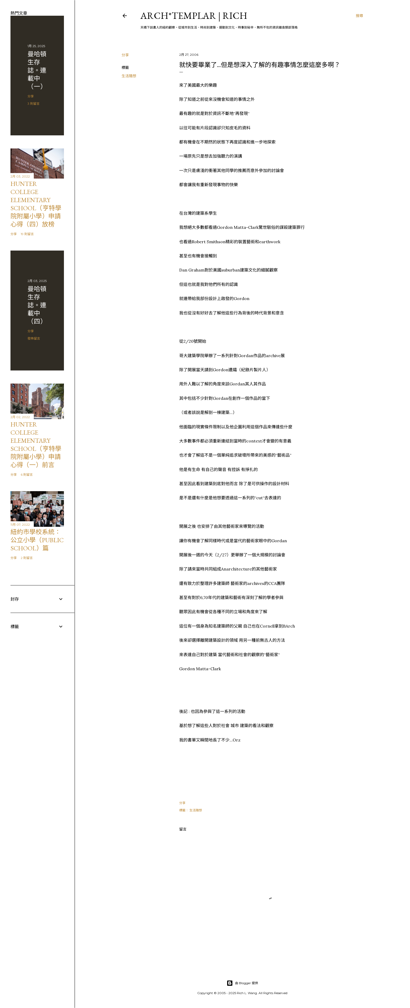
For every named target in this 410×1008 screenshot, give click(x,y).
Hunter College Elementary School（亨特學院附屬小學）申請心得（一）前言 (35, 444)
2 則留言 (27, 558)
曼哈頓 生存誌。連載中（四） (37, 305)
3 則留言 (34, 104)
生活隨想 (129, 76)
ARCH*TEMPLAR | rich (193, 15)
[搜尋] (359, 15)
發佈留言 (34, 338)
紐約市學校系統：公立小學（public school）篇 (37, 540)
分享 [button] (125, 55)
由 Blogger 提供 (242, 983)
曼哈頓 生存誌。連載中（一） (37, 70)
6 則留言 (27, 475)
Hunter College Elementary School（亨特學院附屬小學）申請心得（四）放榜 (35, 204)
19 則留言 (27, 234)
